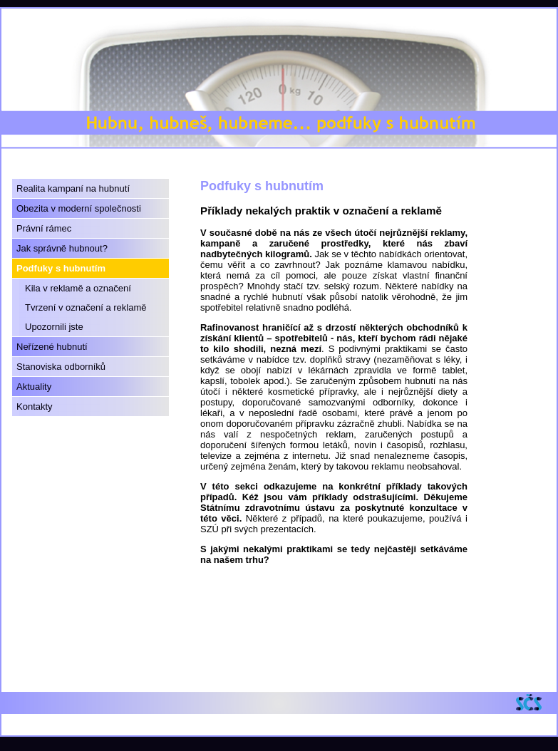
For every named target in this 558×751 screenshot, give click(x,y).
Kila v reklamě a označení (78, 288)
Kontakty (34, 406)
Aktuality (33, 386)
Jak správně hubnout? (62, 248)
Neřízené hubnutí (52, 346)
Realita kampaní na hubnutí (73, 188)
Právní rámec (43, 228)
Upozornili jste (54, 326)
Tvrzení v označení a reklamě (86, 307)
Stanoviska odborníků (60, 366)
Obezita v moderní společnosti (78, 208)
